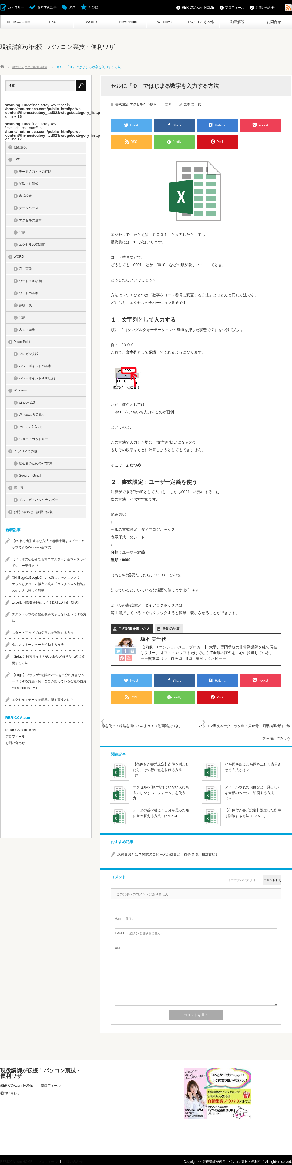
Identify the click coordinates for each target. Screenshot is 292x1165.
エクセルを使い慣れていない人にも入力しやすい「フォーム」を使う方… (161, 789)
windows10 (27, 404)
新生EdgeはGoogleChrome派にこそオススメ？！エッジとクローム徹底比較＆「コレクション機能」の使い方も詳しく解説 (49, 585)
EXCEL (55, 22)
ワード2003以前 (30, 282)
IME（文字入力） (31, 428)
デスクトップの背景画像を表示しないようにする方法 (49, 619)
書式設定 (121, 104)
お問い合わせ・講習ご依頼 (33, 513)
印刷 (22, 233)
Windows (164, 22)
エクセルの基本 (30, 221)
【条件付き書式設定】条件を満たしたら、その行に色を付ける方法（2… (161, 766)
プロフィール (234, 7)
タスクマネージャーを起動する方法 (38, 646)
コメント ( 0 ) (272, 872)
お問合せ (274, 22)
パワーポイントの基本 (35, 367)
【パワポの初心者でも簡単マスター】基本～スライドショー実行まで (49, 563)
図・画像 (25, 270)
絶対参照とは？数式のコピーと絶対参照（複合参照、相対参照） (168, 851)
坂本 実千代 (192, 104)
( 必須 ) (124, 914)
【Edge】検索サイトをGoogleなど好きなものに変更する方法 (48, 661)
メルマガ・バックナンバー (38, 501)
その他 (93, 7)
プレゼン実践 (28, 355)
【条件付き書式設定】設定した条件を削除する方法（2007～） (253, 809)
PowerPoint (128, 22)
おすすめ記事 (47, 7)
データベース (28, 209)
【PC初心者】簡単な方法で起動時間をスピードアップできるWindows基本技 (48, 545)
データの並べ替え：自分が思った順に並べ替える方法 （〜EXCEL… (161, 809)
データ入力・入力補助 (35, 173)
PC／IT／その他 (201, 22)
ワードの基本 (28, 294)
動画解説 (237, 22)
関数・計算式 (28, 185)
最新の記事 (171, 629)
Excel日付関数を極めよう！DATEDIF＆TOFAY (45, 603)
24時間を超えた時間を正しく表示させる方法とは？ (253, 763)
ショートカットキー (33, 440)
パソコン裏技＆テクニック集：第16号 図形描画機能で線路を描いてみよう (240, 730)
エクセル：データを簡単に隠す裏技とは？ (42, 701)
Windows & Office (31, 416)
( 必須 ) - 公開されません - (139, 929)
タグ (72, 7)
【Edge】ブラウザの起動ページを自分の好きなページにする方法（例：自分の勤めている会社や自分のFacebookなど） (49, 682)
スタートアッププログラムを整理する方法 (42, 634)
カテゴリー (16, 7)
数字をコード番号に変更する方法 (180, 295)
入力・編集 (27, 331)
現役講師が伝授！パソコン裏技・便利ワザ (57, 46)
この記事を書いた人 (134, 629)
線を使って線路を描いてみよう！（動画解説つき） (153, 730)
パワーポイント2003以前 (37, 379)
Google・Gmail (30, 476)
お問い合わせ (265, 7)
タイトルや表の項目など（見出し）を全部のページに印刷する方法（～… (253, 789)
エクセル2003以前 (143, 104)
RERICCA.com (18, 22)
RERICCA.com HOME (198, 7)
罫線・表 (25, 306)
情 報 (19, 489)
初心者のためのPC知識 (36, 464)
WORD (91, 22)
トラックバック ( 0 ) (241, 872)
